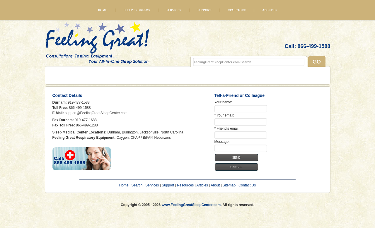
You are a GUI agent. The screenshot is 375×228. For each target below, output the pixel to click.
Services (173, 10)
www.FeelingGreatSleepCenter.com (191, 205)
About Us (269, 10)
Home (102, 10)
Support (204, 10)
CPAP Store (237, 10)
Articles (202, 185)
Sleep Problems (137, 10)
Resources (185, 185)
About (215, 185)
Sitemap (229, 185)
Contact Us (247, 185)
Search (137, 185)
